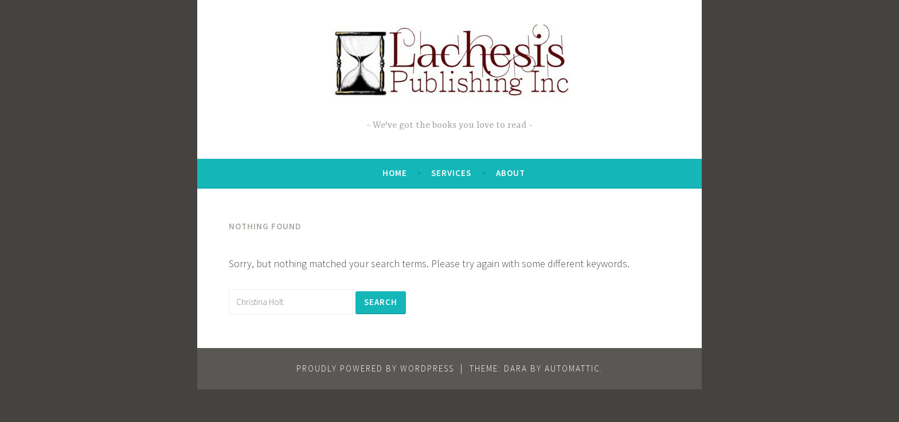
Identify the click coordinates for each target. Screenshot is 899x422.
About (510, 172)
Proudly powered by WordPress (375, 368)
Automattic (572, 368)
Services (451, 172)
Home (394, 172)
